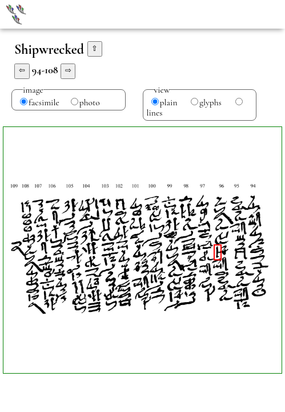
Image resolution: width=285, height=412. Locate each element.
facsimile (44, 102)
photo (89, 102)
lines (155, 113)
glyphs (210, 102)
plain (169, 102)
